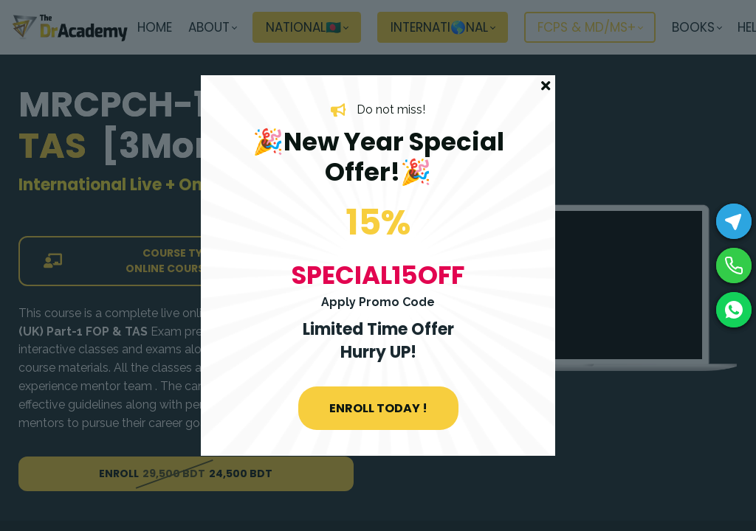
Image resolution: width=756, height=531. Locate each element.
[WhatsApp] (734, 309)
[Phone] (734, 265)
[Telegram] (734, 221)
